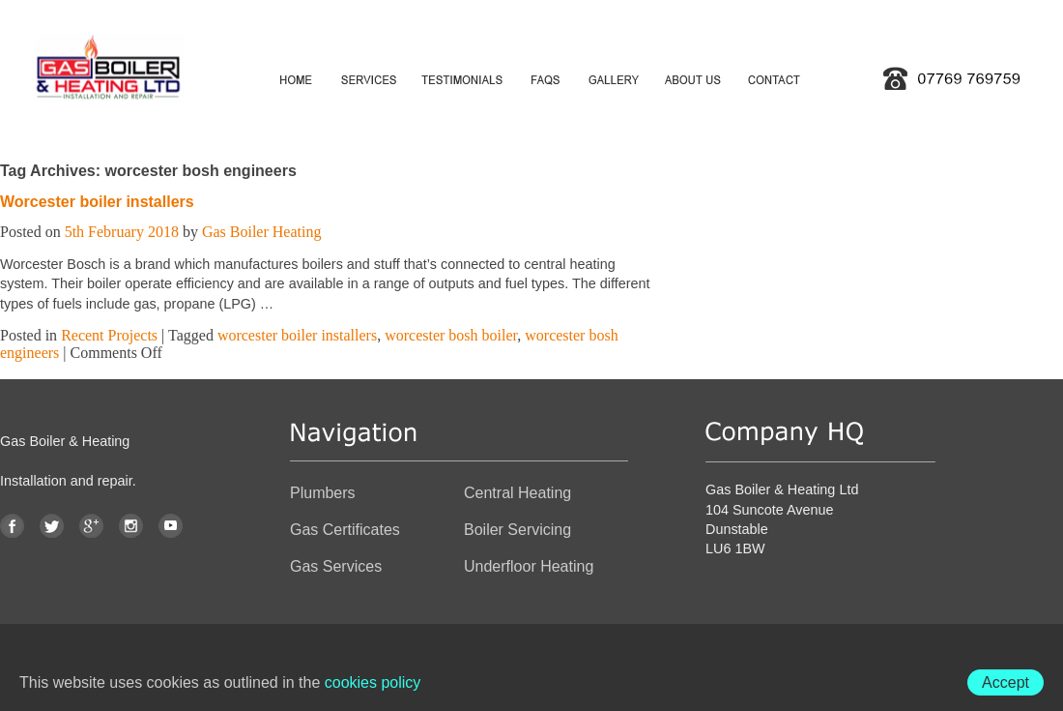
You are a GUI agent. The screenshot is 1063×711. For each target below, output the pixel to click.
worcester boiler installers (297, 335)
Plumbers (323, 493)
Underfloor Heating (528, 566)
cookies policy (373, 682)
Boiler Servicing (517, 529)
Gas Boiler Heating (262, 231)
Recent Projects (109, 335)
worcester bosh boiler (451, 335)
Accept (1005, 682)
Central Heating (517, 493)
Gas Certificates (345, 529)
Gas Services (336, 566)
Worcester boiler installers (97, 201)
